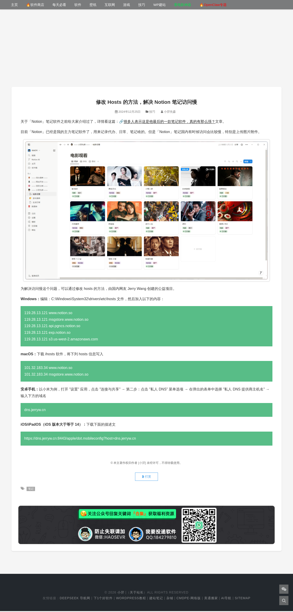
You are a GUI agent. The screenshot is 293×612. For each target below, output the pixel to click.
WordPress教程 (131, 599)
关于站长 (137, 593)
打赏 (146, 477)
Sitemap (242, 599)
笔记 (31, 489)
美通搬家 (211, 599)
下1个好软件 (103, 599)
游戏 (126, 5)
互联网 (110, 5)
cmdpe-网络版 (188, 599)
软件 (77, 5)
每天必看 (59, 5)
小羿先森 (170, 111)
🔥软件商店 (35, 5)
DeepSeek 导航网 (75, 599)
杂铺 (169, 599)
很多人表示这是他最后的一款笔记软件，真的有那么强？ (169, 121)
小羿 (120, 593)
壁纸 (93, 5)
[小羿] (142, 463)
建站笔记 (156, 599)
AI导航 (226, 599)
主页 (14, 5)
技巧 (141, 5)
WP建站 (159, 5)
